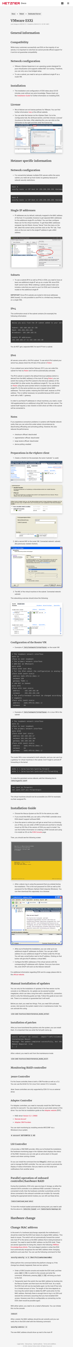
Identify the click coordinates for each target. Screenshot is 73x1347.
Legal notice (20, 1344)
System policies (37, 1344)
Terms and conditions (49, 1344)
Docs (13, 14)
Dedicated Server (34, 14)
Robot (22, 14)
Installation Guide (23, 96)
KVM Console (37, 832)
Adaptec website (50, 1110)
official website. (18, 975)
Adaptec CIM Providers (23, 1122)
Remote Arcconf (20, 1119)
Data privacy (28, 1344)
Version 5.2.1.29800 (30, 1116)
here (30, 112)
